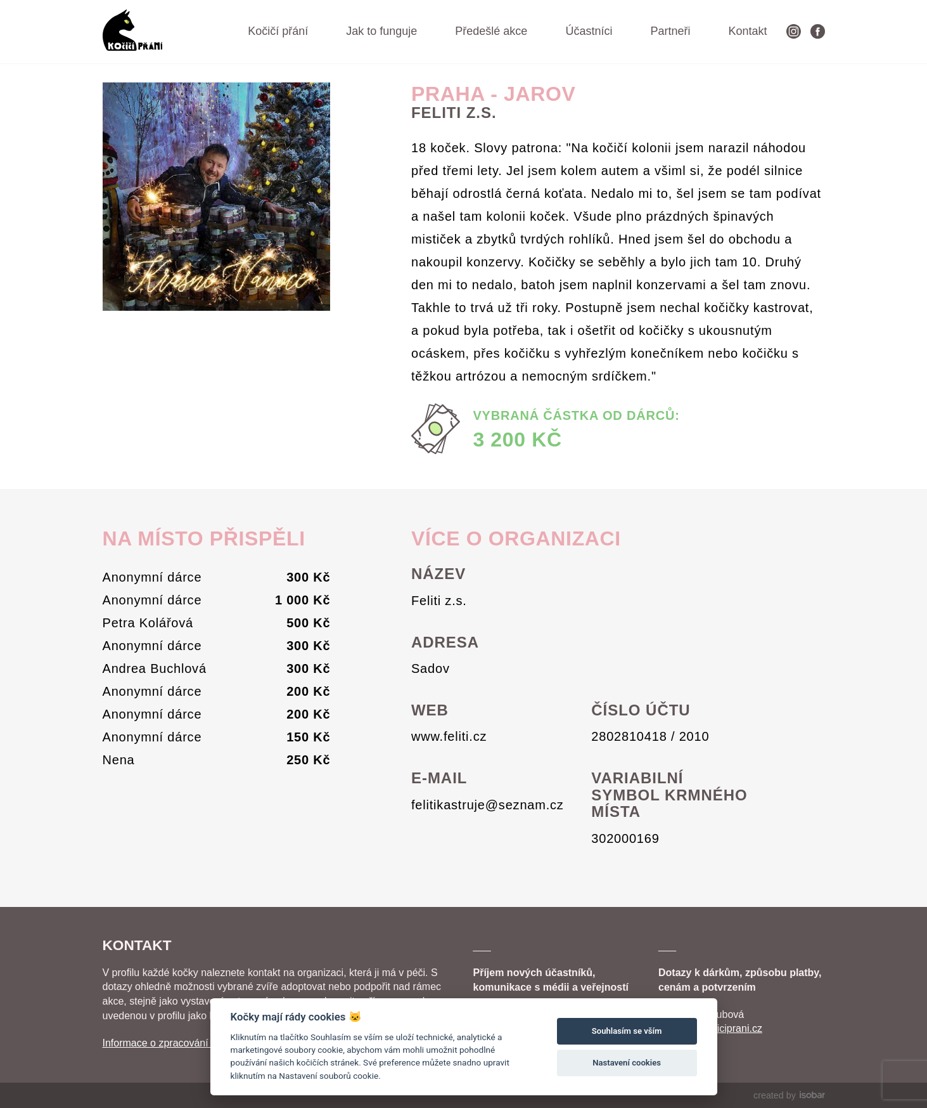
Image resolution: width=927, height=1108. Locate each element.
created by (788, 1095)
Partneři (670, 31)
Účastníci (588, 31)
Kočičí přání (278, 31)
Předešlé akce (491, 31)
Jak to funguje (381, 31)
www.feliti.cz (449, 736)
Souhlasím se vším (627, 1031)
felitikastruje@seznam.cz (487, 805)
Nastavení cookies (626, 1062)
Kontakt (747, 31)
